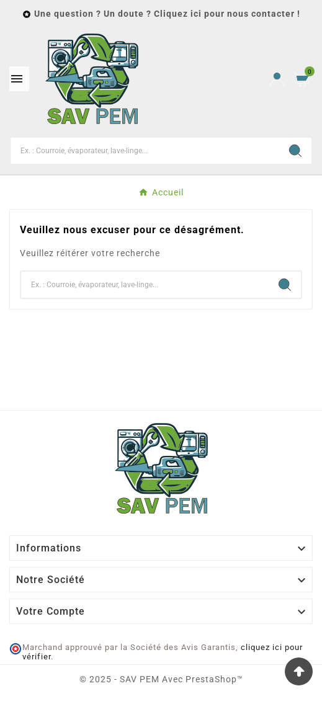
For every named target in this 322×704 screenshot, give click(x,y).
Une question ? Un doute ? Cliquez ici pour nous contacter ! (167, 14)
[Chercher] (145, 151)
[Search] (295, 151)
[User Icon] (277, 79)
